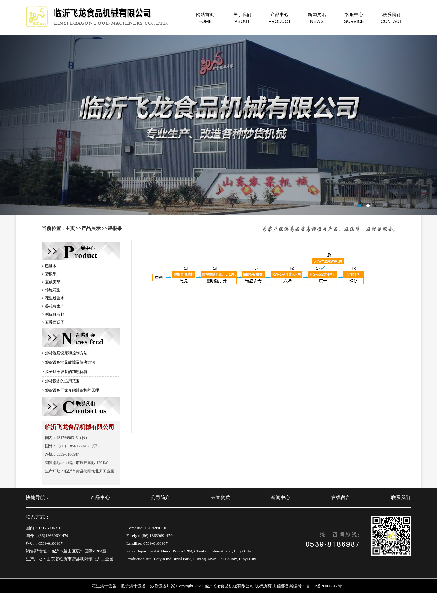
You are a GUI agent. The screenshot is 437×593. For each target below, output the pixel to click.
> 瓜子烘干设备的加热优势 (64, 371)
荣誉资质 (220, 497)
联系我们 (400, 497)
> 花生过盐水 (53, 298)
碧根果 (114, 228)
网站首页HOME (205, 18)
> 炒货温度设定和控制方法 (64, 353)
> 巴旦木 (49, 266)
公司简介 (160, 497)
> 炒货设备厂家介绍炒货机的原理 (70, 390)
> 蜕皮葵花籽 (53, 314)
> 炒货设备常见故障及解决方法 (68, 362)
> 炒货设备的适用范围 (61, 381)
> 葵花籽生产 (53, 306)
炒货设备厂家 (162, 585)
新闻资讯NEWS (317, 18)
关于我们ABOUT (242, 18)
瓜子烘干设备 (133, 585)
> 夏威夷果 (51, 282)
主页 (70, 228)
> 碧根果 (49, 274)
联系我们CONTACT (391, 18)
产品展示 (91, 228)
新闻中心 (280, 497)
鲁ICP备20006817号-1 (325, 585)
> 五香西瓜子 (53, 322)
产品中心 (100, 497)
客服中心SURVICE (354, 18)
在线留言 (340, 497)
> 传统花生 (51, 290)
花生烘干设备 (104, 585)
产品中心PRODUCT (279, 18)
